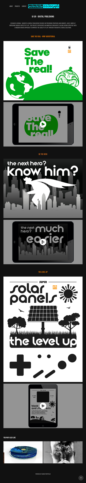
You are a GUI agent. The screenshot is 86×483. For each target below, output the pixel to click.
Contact (24, 6)
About (11, 6)
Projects (17, 6)
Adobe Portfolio (46, 474)
